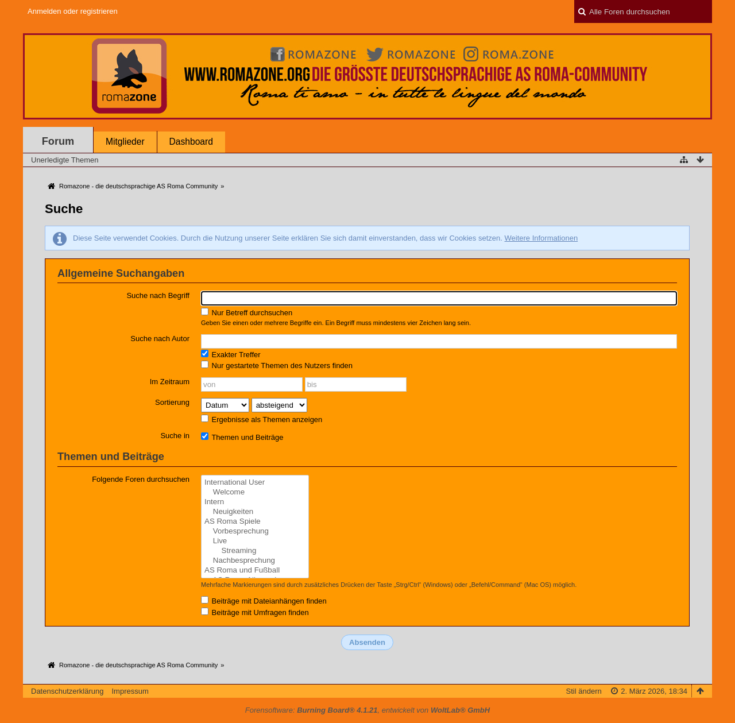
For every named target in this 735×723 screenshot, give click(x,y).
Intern (255, 502)
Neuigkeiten (255, 512)
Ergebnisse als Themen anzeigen (261, 419)
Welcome (255, 492)
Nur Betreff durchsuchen (246, 312)
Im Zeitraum (169, 381)
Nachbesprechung (255, 561)
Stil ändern (584, 691)
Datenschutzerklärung (67, 691)
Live (255, 541)
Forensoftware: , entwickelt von (367, 710)
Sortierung (172, 402)
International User (255, 483)
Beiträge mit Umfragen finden (255, 612)
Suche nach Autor (159, 338)
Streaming (255, 551)
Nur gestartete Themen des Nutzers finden (277, 365)
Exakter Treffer (231, 354)
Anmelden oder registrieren (73, 11)
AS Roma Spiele (255, 522)
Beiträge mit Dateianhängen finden (264, 600)
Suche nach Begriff (157, 295)
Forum (58, 141)
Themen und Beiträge (242, 437)
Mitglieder (125, 141)
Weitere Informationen (541, 238)
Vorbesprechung (255, 531)
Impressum (129, 691)
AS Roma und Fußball (255, 570)
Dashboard (191, 141)
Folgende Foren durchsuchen (140, 479)
